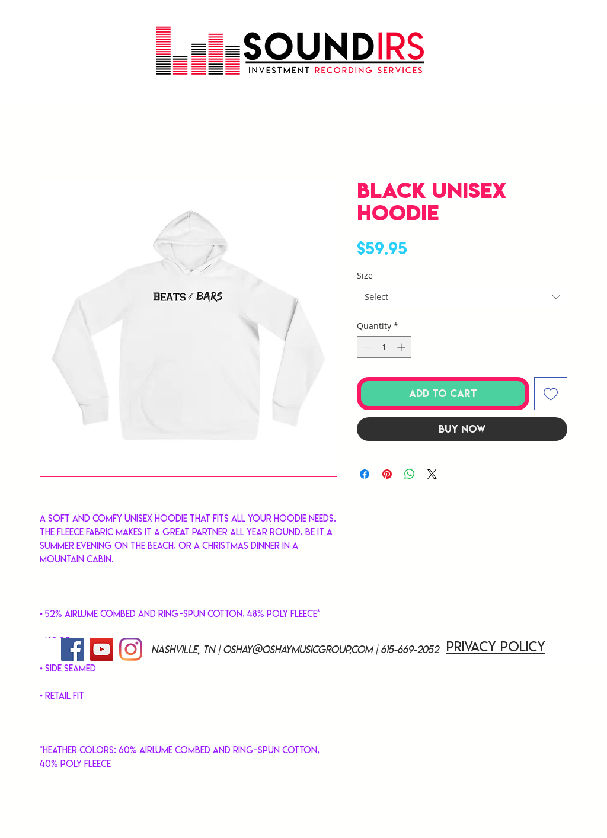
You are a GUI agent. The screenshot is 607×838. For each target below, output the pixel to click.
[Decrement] (366, 347)
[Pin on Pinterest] (387, 474)
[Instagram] (130, 649)
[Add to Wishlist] (550, 393)
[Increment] (402, 347)
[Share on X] (432, 474)
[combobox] (462, 297)
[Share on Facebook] (364, 474)
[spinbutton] (384, 347)
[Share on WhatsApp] (409, 474)
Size (365, 275)
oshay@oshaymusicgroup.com (297, 649)
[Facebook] (72, 649)
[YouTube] (101, 649)
